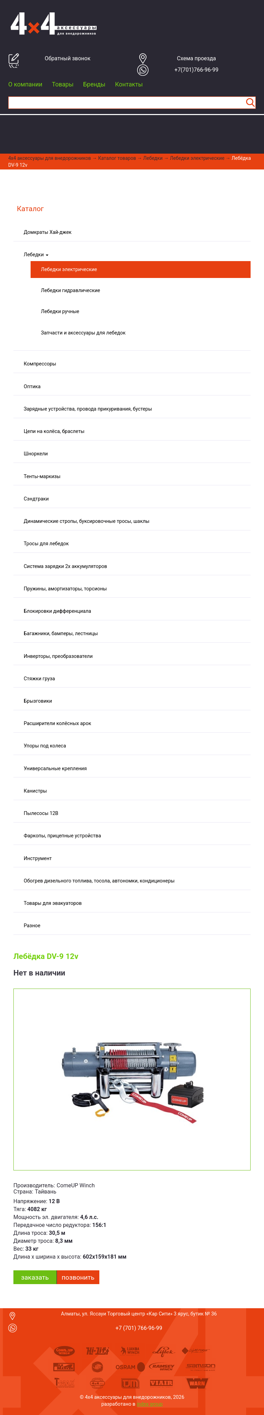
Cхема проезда (196, 58)
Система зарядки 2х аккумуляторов (65, 566)
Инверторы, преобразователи (58, 656)
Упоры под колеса (45, 746)
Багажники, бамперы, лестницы (61, 634)
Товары (63, 84)
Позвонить (78, 1277)
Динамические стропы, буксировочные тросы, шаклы (87, 521)
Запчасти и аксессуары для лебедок (83, 333)
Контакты (129, 84)
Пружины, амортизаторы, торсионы (65, 589)
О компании (25, 84)
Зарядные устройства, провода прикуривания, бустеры (88, 409)
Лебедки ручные (60, 311)
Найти (250, 102)
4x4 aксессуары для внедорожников (49, 158)
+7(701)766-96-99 (197, 69)
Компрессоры (40, 364)
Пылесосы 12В (41, 813)
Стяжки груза (39, 679)
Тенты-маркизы (42, 476)
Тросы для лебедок (46, 544)
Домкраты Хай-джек (48, 232)
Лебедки (153, 158)
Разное (32, 926)
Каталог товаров (117, 158)
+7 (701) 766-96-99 (139, 1328)
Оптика (32, 387)
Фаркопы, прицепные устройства (62, 836)
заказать (35, 1277)
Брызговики (38, 701)
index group (150, 1404)
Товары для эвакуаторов (53, 903)
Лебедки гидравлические (70, 290)
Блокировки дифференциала (57, 611)
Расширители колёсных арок (57, 723)
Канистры (35, 791)
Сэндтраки (36, 499)
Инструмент (38, 858)
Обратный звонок (67, 58)
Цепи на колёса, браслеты (54, 431)
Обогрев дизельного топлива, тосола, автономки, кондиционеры (99, 881)
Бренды (94, 84)
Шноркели (36, 454)
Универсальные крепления (55, 769)
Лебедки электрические (197, 158)
